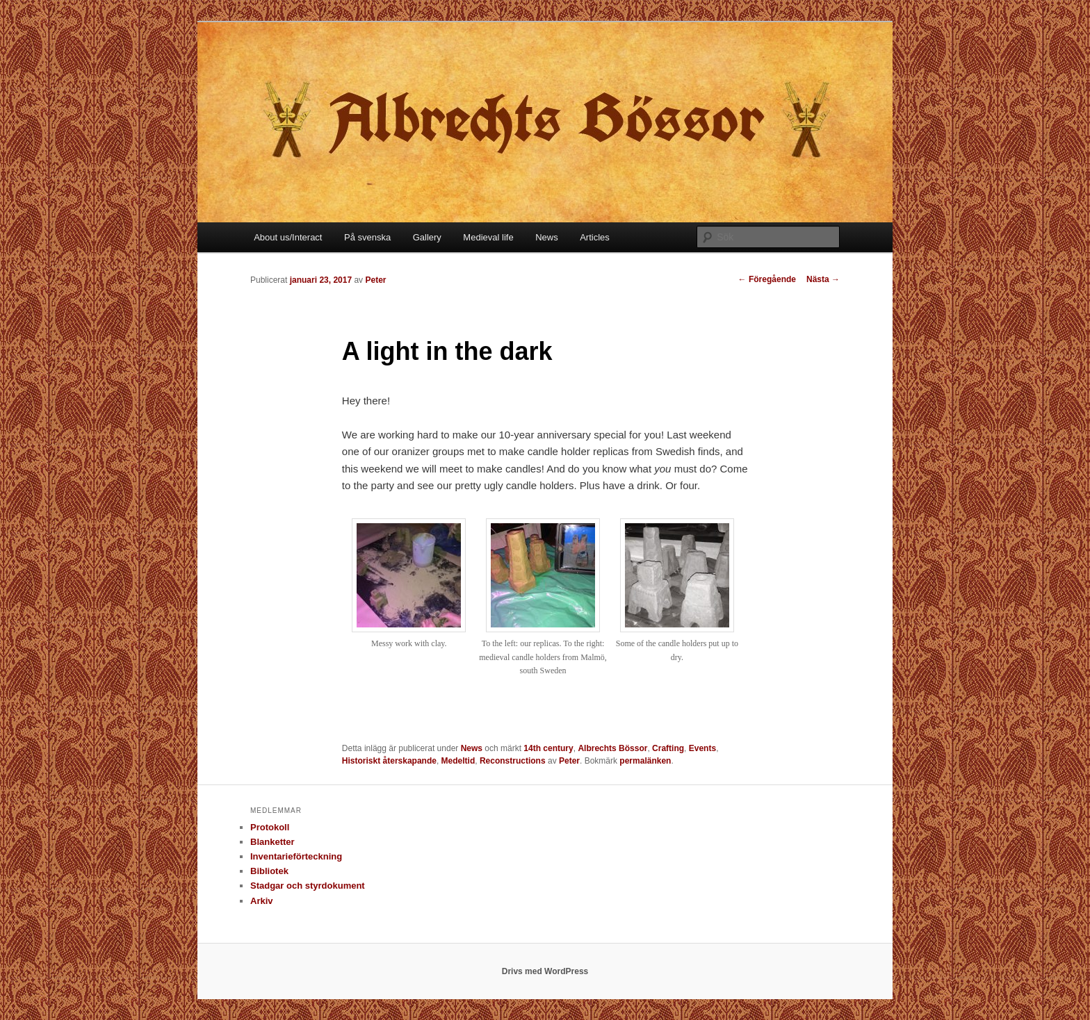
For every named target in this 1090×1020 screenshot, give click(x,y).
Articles (595, 237)
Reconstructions (513, 761)
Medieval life (488, 237)
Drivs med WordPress (545, 971)
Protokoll (269, 827)
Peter (375, 280)
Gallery (427, 237)
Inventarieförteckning (296, 856)
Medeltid (458, 761)
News (546, 237)
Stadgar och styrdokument (307, 885)
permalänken (645, 761)
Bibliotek (269, 871)
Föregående (767, 279)
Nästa (823, 279)
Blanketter (272, 842)
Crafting (668, 748)
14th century (548, 748)
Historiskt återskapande (389, 761)
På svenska (367, 237)
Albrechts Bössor (612, 748)
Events (702, 748)
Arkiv (261, 901)
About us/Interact (288, 237)
